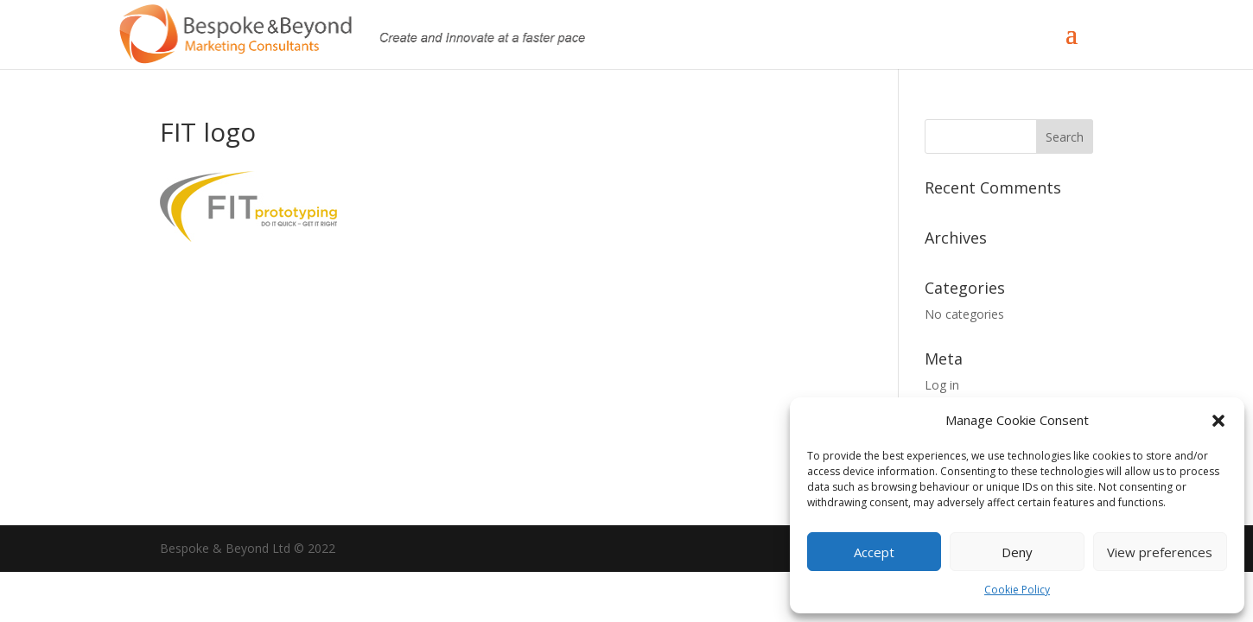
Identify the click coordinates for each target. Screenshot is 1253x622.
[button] (1218, 420)
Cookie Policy (1017, 589)
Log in (942, 385)
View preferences (1159, 552)
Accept (874, 552)
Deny (1017, 552)
